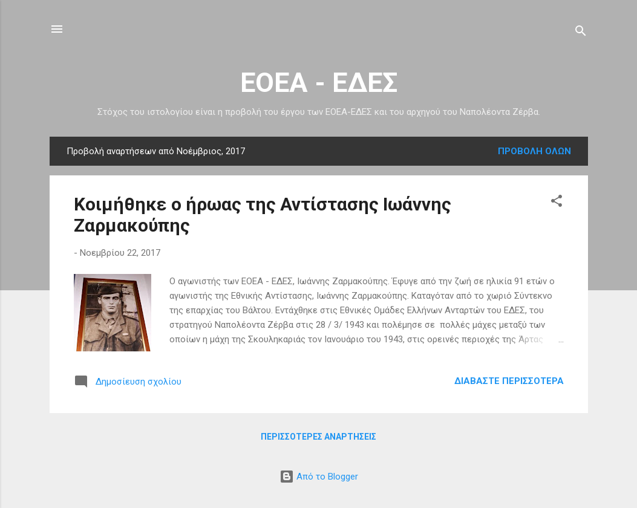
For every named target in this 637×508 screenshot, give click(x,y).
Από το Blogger (318, 476)
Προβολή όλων (534, 151)
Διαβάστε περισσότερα (509, 381)
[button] (556, 203)
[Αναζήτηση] (580, 33)
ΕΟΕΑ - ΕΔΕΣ (318, 83)
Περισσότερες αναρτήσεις (318, 436)
